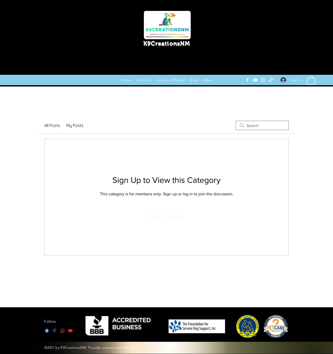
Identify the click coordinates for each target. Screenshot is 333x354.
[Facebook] (247, 80)
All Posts (52, 125)
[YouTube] (255, 80)
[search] (262, 125)
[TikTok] (54, 330)
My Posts (75, 125)
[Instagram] (263, 80)
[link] (311, 80)
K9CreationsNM (166, 43)
